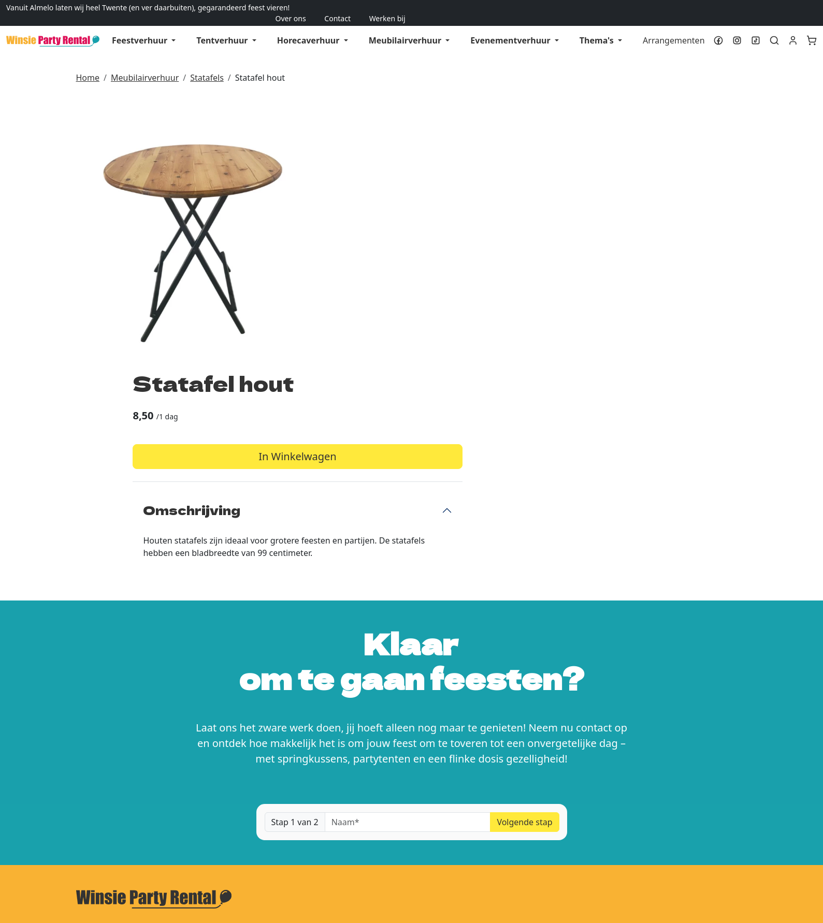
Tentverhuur (223, 29)
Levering (321, 832)
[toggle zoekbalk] (774, 29)
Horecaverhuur (309, 29)
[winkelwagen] (812, 29)
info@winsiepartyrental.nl (151, 744)
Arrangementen (673, 29)
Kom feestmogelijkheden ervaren (629, 730)
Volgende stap (524, 581)
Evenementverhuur (511, 29)
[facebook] (718, 29)
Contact (749, 7)
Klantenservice (560, 832)
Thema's (598, 29)
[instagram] (737, 29)
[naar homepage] (52, 29)
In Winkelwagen (582, 196)
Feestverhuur (140, 29)
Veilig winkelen (333, 852)
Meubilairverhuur (406, 29)
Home (88, 66)
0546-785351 (139, 732)
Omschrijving (477, 249)
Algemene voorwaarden (122, 852)
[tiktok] (755, 29)
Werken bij (799, 7)
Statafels (207, 66)
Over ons (702, 7)
